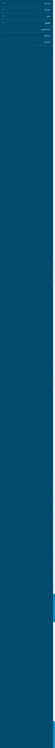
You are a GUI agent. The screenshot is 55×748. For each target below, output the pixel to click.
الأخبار (27, 649)
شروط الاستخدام (27, 667)
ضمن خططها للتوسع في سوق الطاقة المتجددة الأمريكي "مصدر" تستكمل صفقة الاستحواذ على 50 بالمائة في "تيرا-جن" (29, 577)
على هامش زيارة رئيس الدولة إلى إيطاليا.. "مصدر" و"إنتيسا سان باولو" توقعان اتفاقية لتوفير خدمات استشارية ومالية (29, 538)
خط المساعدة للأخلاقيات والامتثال (27, 659)
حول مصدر (27, 640)
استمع (46, 42)
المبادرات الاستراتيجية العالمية (27, 635)
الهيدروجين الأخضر (27, 630)
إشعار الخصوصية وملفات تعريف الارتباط (27, 663)
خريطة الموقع (27, 679)
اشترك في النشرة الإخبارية (27, 616)
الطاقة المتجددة (27, 626)
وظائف (28, 644)
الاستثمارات (46, 508)
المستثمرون (27, 653)
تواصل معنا (27, 684)
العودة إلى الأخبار (45, 12)
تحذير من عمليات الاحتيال (27, 675)
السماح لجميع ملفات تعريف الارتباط (29, 740)
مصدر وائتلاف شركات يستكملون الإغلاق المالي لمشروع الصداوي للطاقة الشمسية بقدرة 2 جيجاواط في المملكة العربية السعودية (30, 502)
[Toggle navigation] (4, 4)
